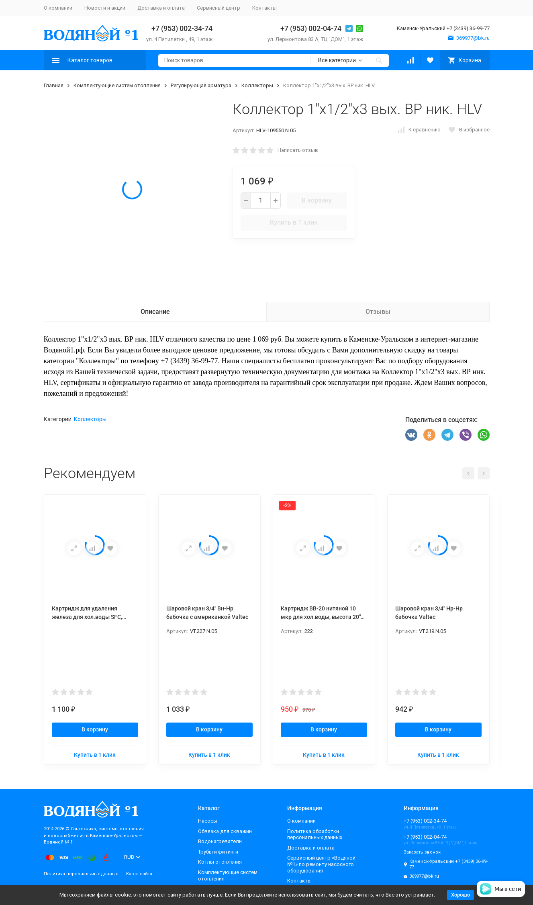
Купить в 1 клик (294, 222)
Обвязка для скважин (225, 831)
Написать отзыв (298, 150)
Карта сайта (139, 873)
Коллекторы (257, 85)
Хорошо (460, 895)
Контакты (264, 8)
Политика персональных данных (81, 873)
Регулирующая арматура (201, 85)
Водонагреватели (220, 841)
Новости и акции (104, 8)
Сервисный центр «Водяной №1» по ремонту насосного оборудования (321, 864)
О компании (58, 8)
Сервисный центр (218, 8)
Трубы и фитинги (218, 852)
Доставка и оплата (161, 8)
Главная (53, 85)
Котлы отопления (220, 862)
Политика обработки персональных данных (314, 834)
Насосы (207, 821)
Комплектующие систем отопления (117, 85)
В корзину (317, 200)
